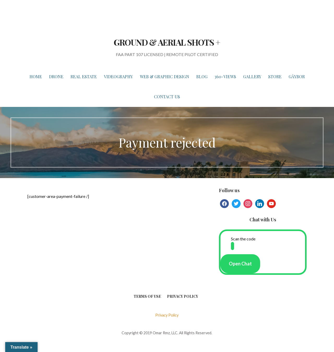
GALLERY (252, 76)
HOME (35, 76)
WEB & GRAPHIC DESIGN (164, 76)
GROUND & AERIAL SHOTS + (167, 42)
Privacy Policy (182, 296)
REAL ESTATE (83, 76)
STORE (275, 76)
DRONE (56, 76)
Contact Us (167, 96)
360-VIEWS (225, 76)
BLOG (201, 76)
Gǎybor (297, 76)
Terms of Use (147, 296)
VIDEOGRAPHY (118, 76)
